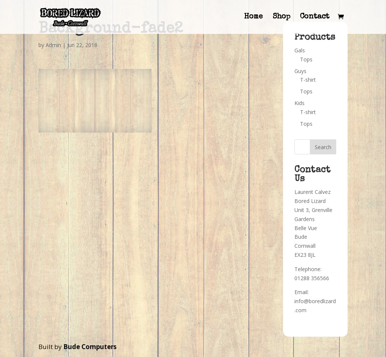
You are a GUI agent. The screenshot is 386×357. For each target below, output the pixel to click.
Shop (281, 17)
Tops (306, 59)
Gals (299, 50)
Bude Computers (89, 346)
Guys (300, 71)
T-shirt (308, 79)
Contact (314, 17)
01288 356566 (311, 278)
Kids (299, 103)
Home (253, 17)
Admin (53, 45)
